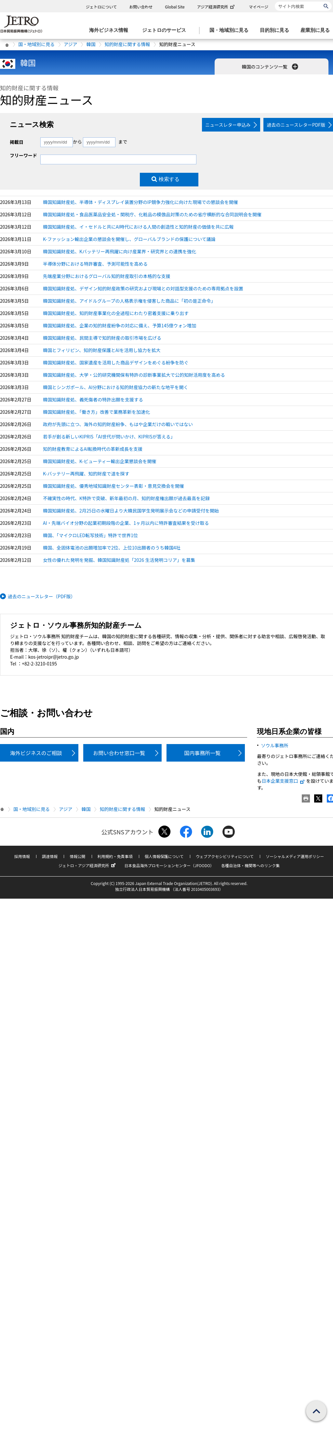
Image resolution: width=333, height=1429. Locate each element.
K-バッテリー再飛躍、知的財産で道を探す (86, 473)
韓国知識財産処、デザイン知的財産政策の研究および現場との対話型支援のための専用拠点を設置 (143, 288)
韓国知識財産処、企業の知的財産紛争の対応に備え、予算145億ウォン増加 (119, 325)
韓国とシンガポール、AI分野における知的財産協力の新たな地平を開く (115, 387)
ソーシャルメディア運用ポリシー (295, 856)
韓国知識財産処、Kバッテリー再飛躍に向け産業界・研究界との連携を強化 (119, 251)
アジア (70, 44)
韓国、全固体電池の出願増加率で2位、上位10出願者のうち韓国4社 (111, 547)
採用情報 (22, 856)
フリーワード (23, 155)
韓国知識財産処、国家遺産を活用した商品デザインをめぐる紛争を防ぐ (116, 362)
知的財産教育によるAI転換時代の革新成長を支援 (92, 449)
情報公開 (77, 856)
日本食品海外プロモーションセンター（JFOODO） (169, 865)
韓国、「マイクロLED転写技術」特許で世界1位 (90, 535)
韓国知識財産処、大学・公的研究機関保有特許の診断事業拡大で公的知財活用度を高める (134, 375)
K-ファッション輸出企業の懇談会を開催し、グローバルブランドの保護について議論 (129, 239)
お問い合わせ (141, 6)
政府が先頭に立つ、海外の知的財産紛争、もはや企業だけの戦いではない (118, 424)
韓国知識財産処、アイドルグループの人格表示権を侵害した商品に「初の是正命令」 (129, 300)
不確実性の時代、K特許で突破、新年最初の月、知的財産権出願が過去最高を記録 (126, 498)
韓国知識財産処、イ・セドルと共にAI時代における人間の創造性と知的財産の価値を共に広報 (138, 226)
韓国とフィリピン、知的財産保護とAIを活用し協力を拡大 (102, 350)
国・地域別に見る (36, 44)
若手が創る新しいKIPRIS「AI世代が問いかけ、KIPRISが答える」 (109, 436)
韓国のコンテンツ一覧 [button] (270, 66)
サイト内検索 (274, 1)
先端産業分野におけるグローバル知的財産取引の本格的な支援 (106, 276)
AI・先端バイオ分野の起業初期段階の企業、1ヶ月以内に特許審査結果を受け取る (126, 523)
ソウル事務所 (274, 745)
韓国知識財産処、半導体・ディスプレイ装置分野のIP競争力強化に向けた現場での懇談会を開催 (140, 202)
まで (122, 141)
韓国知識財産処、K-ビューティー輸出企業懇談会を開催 (99, 461)
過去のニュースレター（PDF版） (41, 596)
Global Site (174, 6)
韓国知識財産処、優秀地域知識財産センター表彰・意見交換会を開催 (113, 486)
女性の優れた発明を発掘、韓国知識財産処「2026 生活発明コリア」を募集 (119, 560)
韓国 (90, 44)
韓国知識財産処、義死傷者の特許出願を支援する (93, 399)
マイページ (258, 6)
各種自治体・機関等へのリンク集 (250, 865)
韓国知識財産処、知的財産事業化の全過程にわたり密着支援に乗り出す (116, 313)
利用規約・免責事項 (115, 856)
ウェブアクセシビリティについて (225, 856)
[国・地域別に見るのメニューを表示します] (230, 30)
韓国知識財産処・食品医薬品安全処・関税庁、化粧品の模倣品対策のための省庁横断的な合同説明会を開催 (152, 214)
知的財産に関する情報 (127, 44)
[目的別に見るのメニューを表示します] (276, 30)
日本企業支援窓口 (283, 781)
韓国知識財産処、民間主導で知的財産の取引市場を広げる (102, 338)
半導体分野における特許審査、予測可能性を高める (95, 263)
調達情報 (50, 856)
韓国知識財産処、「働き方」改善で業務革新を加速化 (96, 412)
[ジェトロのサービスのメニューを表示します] (166, 30)
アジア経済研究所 (216, 6)
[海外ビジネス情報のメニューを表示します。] (110, 30)
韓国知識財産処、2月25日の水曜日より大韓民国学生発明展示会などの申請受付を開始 (131, 510)
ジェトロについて (101, 6)
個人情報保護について (164, 856)
